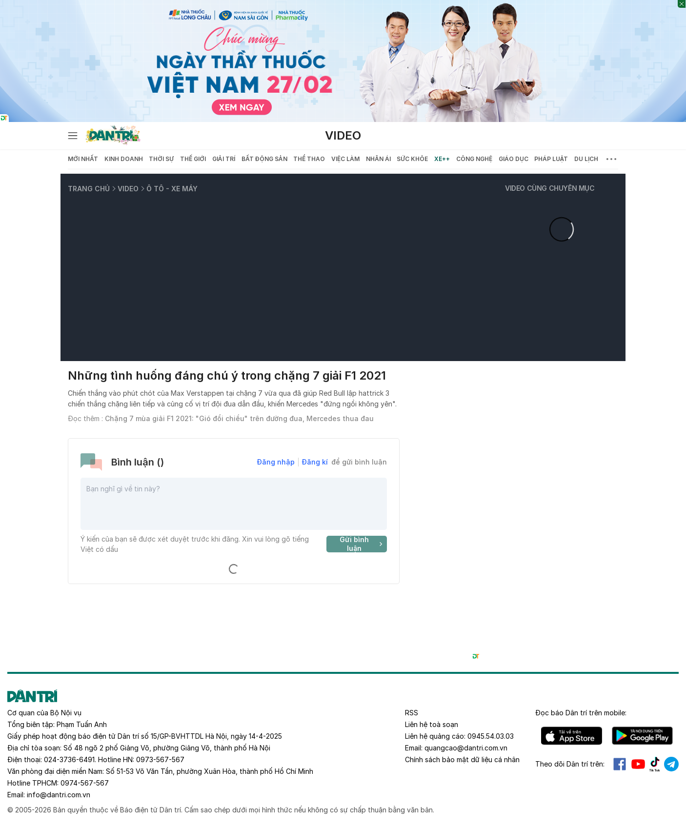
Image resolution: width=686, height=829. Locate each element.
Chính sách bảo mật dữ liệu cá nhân (462, 759)
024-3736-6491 (69, 759)
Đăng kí (315, 462)
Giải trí (223, 158)
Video (343, 135)
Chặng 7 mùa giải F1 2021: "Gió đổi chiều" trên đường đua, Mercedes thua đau (239, 418)
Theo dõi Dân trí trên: (570, 764)
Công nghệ (474, 158)
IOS (571, 736)
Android (642, 736)
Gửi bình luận (362, 544)
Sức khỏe (412, 158)
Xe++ (442, 158)
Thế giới (193, 158)
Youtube (638, 764)
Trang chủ (89, 188)
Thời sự (161, 158)
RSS (411, 712)
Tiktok (654, 764)
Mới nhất (83, 158)
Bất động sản (264, 158)
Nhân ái (378, 158)
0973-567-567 (160, 759)
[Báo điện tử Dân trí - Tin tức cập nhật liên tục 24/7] (113, 135)
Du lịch (586, 158)
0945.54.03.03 (490, 736)
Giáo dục (513, 158)
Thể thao (309, 158)
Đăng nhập (276, 462)
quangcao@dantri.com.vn (465, 748)
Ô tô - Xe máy (172, 188)
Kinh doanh (123, 158)
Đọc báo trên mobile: (580, 712)
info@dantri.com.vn (58, 794)
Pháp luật (551, 158)
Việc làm (345, 158)
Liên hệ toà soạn (431, 724)
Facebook (619, 764)
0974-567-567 (85, 783)
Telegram (671, 764)
